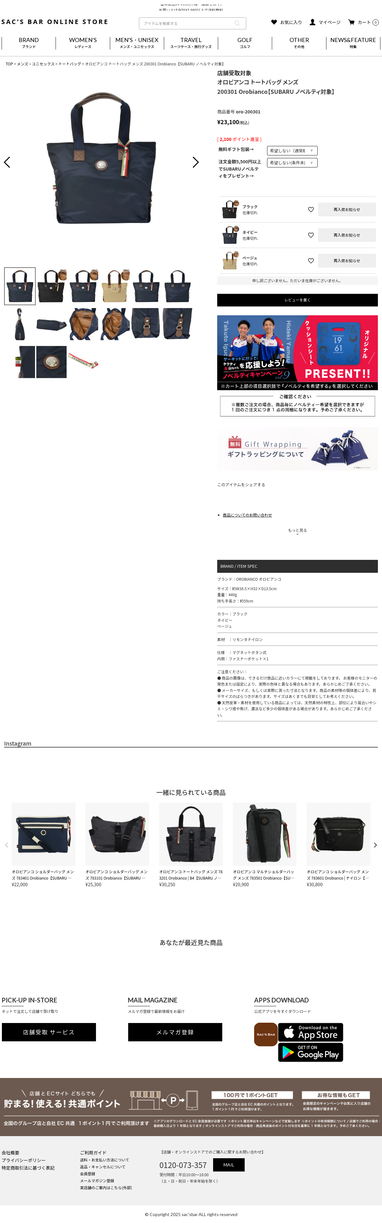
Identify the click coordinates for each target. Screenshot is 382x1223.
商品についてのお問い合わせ (247, 515)
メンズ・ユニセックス (35, 63)
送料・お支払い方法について (104, 1159)
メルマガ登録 (175, 1032)
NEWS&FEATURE (353, 43)
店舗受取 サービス (49, 1032)
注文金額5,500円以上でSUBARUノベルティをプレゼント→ (239, 168)
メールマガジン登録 (97, 1180)
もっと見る (297, 530)
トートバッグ (69, 63)
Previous (11, 163)
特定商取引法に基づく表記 (28, 1168)
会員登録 (87, 1173)
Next (191, 163)
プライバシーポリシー (24, 1160)
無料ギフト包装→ (236, 149)
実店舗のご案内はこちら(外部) (106, 1187)
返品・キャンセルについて (103, 1166)
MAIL (229, 1164)
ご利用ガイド (93, 1152)
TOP (9, 63)
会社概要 (10, 1152)
